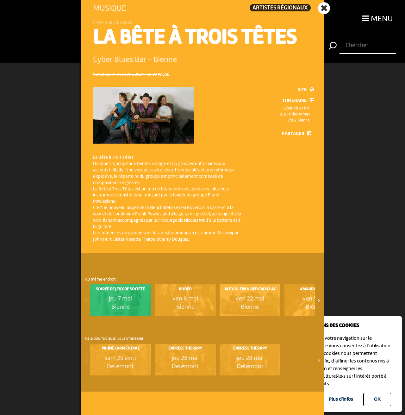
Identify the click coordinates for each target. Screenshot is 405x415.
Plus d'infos (341, 399)
